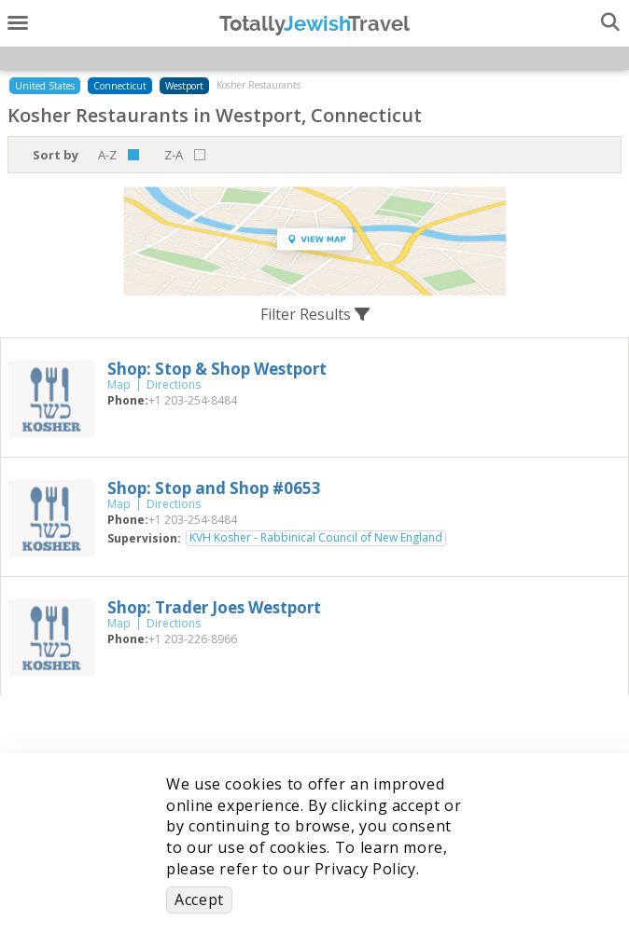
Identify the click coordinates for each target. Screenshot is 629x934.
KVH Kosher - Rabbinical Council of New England (315, 537)
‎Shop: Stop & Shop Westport (217, 368)
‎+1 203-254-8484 (192, 400)
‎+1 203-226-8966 (192, 639)
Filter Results (315, 314)
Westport (184, 85)
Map (119, 384)
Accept (199, 899)
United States (45, 85)
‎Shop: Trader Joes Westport (214, 607)
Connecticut (120, 85)
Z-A (173, 154)
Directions (174, 384)
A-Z (107, 154)
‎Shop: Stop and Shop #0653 (214, 488)
